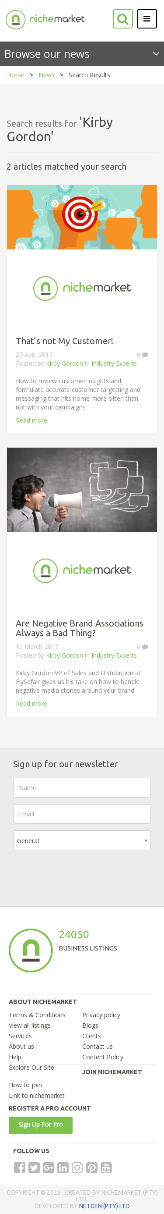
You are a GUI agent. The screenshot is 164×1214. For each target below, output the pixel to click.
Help (15, 1057)
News (46, 75)
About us (21, 1046)
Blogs (90, 1025)
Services (20, 1036)
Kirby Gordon (64, 363)
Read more (31, 420)
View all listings (30, 1025)
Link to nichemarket (37, 1095)
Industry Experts (114, 363)
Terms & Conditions (37, 1015)
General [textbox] (28, 841)
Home (15, 75)
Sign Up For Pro (40, 1124)
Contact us (97, 1046)
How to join (25, 1085)
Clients (91, 1036)
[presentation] (79, 874)
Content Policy (102, 1057)
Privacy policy (101, 1015)
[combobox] (82, 840)
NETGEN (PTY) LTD (104, 1206)
